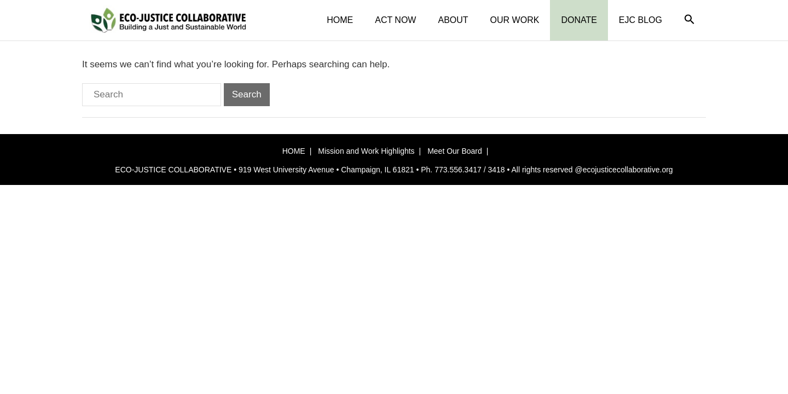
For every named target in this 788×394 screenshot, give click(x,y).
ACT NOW (395, 20)
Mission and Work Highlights (366, 151)
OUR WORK (515, 20)
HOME (340, 20)
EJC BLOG (640, 20)
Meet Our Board (454, 151)
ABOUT (453, 20)
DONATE (578, 20)
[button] (689, 20)
